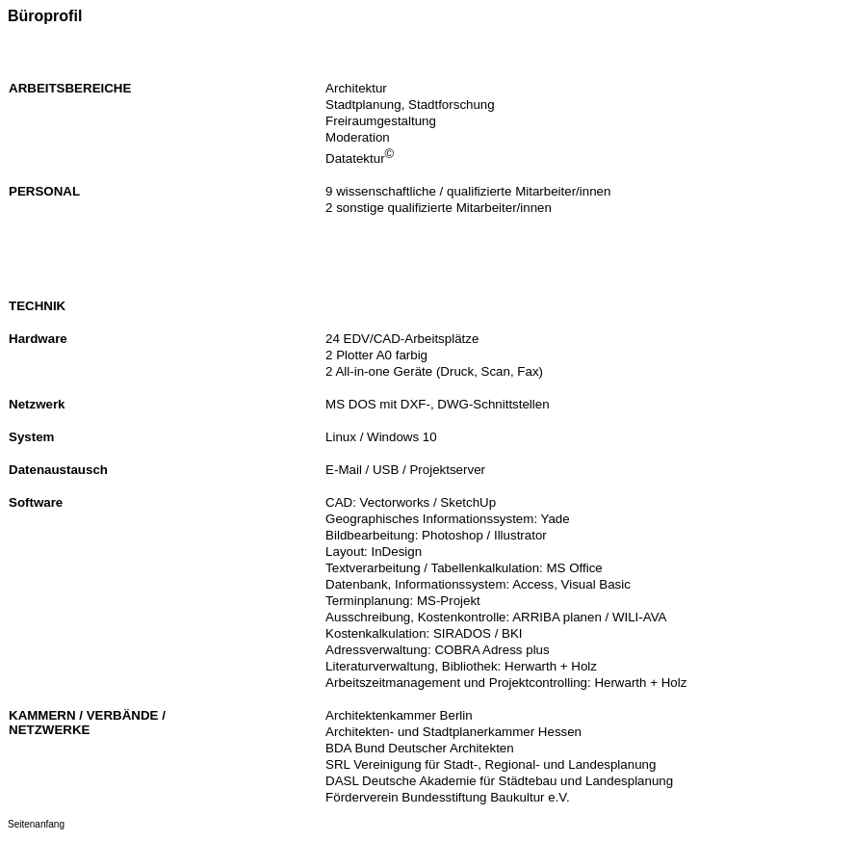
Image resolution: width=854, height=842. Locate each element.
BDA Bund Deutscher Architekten (419, 748)
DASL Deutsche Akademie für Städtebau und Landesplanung (499, 781)
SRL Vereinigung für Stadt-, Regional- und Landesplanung (490, 764)
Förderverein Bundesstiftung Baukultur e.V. (447, 797)
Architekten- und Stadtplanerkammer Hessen (453, 731)
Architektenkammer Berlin (399, 715)
